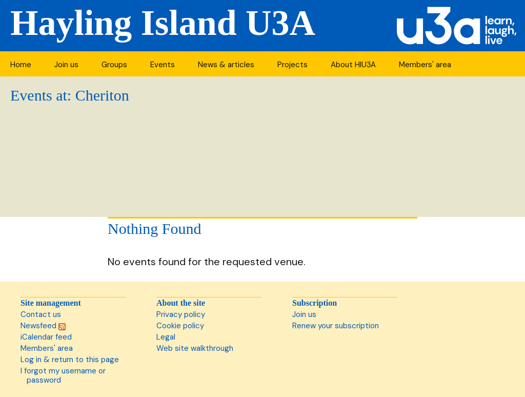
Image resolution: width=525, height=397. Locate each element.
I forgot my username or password (63, 375)
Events (162, 64)
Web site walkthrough (194, 348)
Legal (165, 337)
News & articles (226, 64)
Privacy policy (180, 314)
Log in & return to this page (70, 359)
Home (20, 64)
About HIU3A (353, 64)
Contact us (41, 314)
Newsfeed (43, 326)
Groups (114, 64)
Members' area (425, 64)
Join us (66, 64)
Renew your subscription (335, 326)
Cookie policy (180, 326)
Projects (292, 64)
